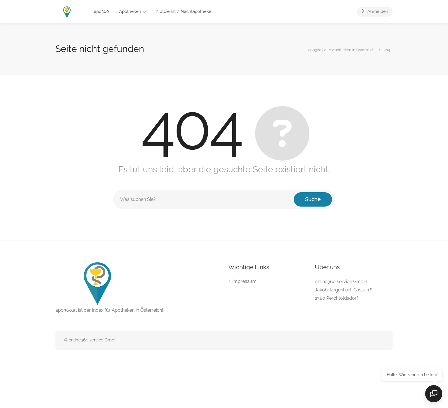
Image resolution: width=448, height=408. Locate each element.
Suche (313, 199)
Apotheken (130, 11)
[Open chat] (433, 393)
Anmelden (374, 11)
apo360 (101, 11)
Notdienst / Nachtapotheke (183, 11)
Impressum (244, 281)
